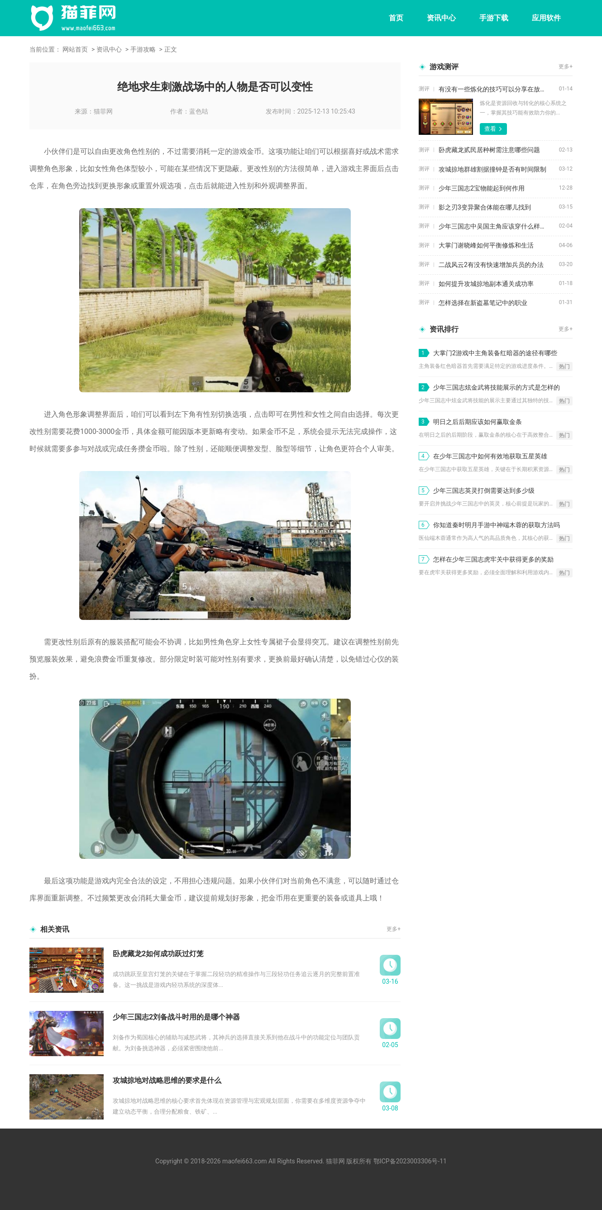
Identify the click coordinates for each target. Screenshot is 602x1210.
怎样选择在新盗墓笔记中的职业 (483, 302)
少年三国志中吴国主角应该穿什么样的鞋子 (499, 226)
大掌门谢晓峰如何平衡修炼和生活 (486, 245)
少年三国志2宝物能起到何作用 (482, 188)
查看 (490, 128)
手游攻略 (143, 49)
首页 (396, 18)
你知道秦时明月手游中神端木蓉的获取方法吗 (496, 525)
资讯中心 (441, 18)
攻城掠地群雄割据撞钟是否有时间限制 (492, 169)
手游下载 (493, 18)
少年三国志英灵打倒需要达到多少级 (484, 490)
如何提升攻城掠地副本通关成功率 (486, 283)
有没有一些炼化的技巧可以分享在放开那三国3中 (499, 89)
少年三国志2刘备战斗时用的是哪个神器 (176, 1017)
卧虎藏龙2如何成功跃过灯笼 (158, 953)
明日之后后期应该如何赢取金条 (477, 421)
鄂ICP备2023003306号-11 (410, 1161)
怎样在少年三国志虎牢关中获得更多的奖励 (493, 559)
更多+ (394, 929)
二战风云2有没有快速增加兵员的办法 (491, 264)
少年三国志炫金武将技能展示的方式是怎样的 (496, 387)
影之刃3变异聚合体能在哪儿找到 (485, 207)
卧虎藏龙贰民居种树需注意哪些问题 (489, 149)
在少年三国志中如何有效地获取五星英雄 (490, 456)
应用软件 (546, 18)
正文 (170, 49)
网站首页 (75, 49)
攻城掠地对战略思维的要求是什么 (167, 1080)
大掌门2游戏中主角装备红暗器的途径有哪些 (495, 353)
